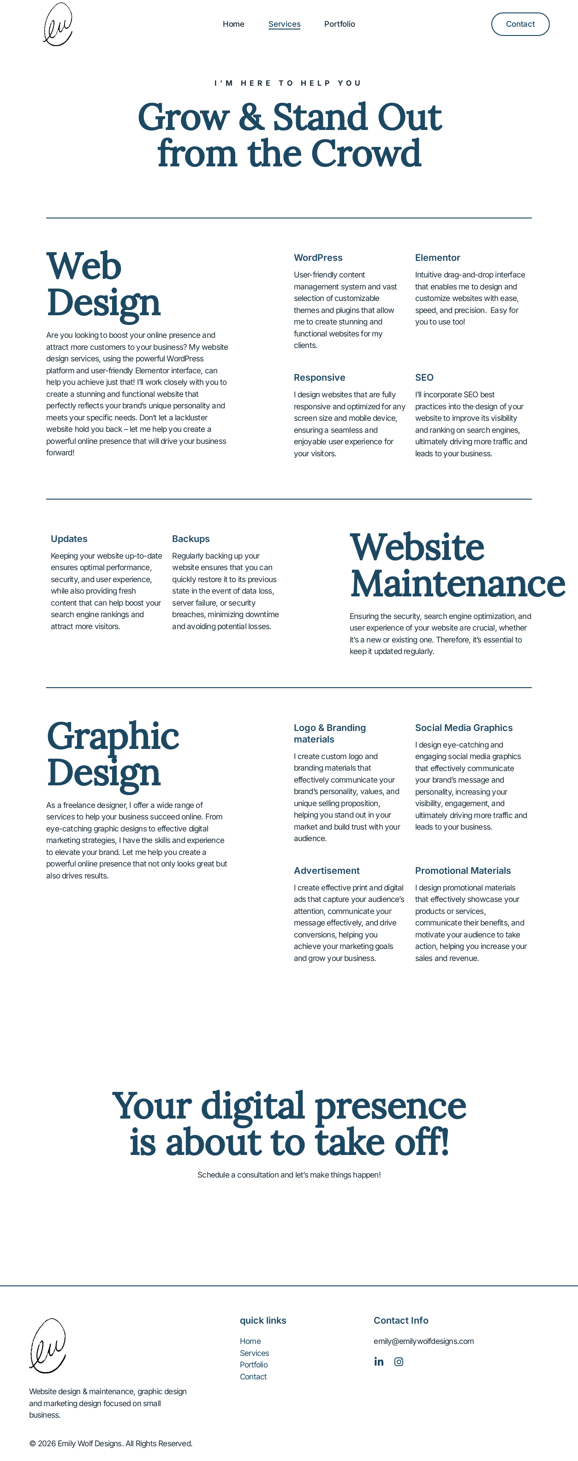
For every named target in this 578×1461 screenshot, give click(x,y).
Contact (253, 1376)
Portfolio (339, 24)
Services (284, 24)
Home (233, 24)
